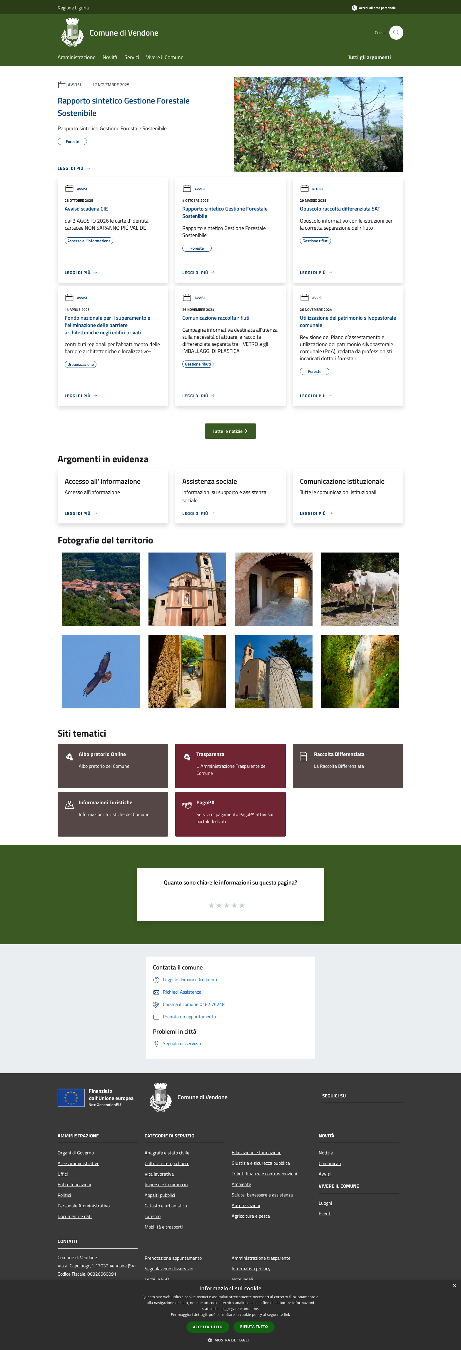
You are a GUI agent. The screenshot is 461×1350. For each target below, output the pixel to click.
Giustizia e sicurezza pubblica (261, 1163)
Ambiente (241, 1184)
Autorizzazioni (246, 1205)
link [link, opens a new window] (287, 1314)
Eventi (325, 1213)
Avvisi (74, 84)
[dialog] (230, 1315)
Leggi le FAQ (157, 1279)
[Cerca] (396, 33)
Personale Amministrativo (84, 1205)
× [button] (454, 1286)
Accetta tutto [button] (208, 1326)
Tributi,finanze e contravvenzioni (264, 1173)
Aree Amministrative (78, 1163)
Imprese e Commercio (166, 1184)
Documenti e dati (75, 1216)
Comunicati (330, 1163)
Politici (64, 1195)
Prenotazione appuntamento (173, 1257)
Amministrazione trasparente (261, 1257)
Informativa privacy (251, 1268)
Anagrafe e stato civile (167, 1152)
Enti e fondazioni (74, 1184)
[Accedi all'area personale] (373, 8)
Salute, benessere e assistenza (262, 1194)
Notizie (312, 189)
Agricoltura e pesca (251, 1215)
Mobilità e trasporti (164, 1226)
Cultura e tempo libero (167, 1163)
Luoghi (325, 1203)
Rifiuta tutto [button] (254, 1326)
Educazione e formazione (256, 1152)
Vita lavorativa (159, 1173)
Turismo (153, 1216)
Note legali (242, 1279)
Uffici (63, 1173)
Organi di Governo (76, 1152)
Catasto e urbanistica (166, 1205)
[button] (230, 1340)
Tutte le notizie (230, 431)
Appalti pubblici (160, 1195)
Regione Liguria (73, 7)
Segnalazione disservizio (169, 1268)
